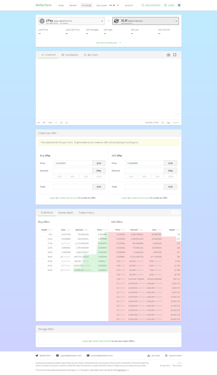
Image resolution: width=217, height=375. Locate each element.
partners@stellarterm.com (100, 355)
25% (59, 176)
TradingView (121, 370)
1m (38, 122)
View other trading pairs (108, 42)
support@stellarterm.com (68, 355)
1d (61, 122)
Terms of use (177, 365)
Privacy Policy (165, 365)
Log (168, 122)
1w (66, 122)
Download (153, 355)
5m (44, 122)
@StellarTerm (43, 355)
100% (99, 176)
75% (86, 176)
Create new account (68, 197)
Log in (52, 197)
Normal (176, 122)
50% (72, 176)
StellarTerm (44, 5)
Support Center (173, 355)
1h (56, 122)
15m (50, 122)
